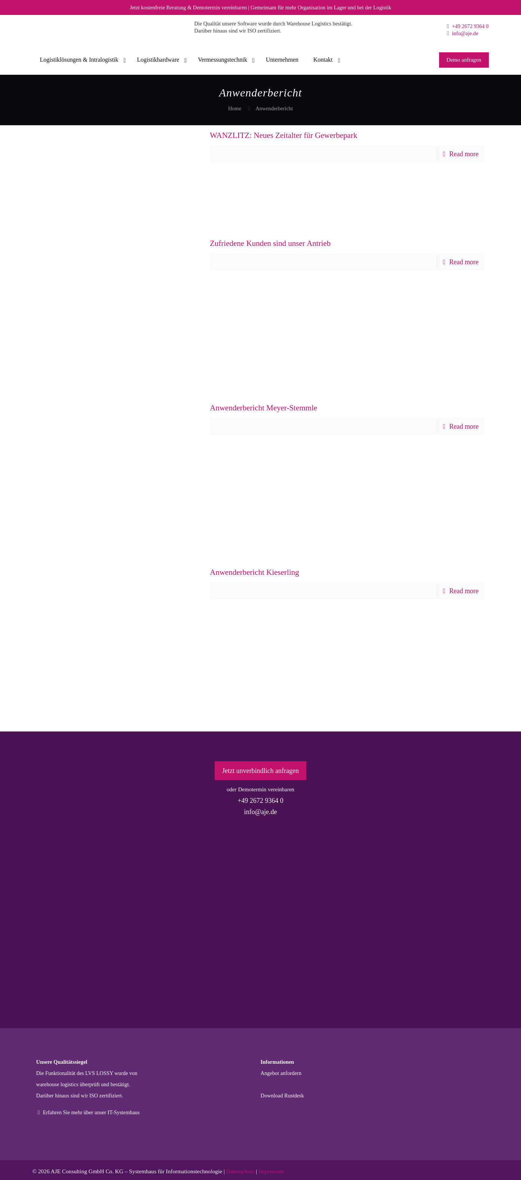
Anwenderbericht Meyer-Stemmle (263, 407)
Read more (463, 154)
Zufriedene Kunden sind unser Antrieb (270, 243)
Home (234, 108)
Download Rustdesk (282, 1096)
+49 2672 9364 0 (470, 26)
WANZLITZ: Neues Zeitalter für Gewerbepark (283, 135)
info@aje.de (464, 33)
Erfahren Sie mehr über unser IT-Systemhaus (88, 1112)
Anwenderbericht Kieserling (254, 572)
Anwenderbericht (274, 108)
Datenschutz (240, 1171)
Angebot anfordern (281, 1073)
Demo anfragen (464, 60)
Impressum (271, 1171)
